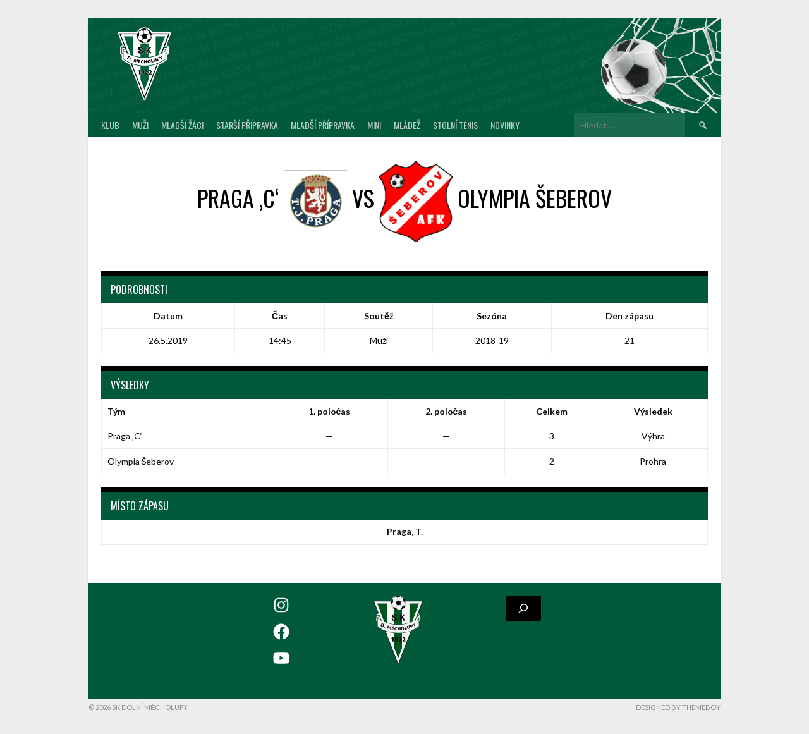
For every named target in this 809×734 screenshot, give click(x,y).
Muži (140, 125)
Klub (110, 125)
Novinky (505, 125)
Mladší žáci (182, 125)
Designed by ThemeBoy (678, 707)
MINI (374, 125)
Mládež (407, 125)
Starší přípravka (247, 125)
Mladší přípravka (323, 125)
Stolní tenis (455, 125)
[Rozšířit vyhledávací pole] (523, 608)
